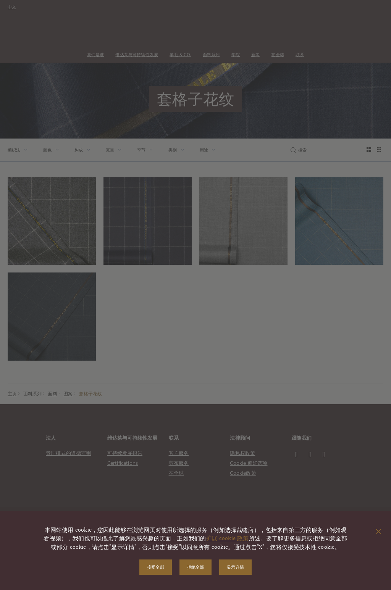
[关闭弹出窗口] (378, 532)
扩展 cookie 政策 (227, 538)
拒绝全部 (195, 567)
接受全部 (155, 567)
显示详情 (235, 567)
